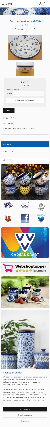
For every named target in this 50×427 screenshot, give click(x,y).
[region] (25, 389)
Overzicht (8, 110)
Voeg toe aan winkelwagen (25, 100)
